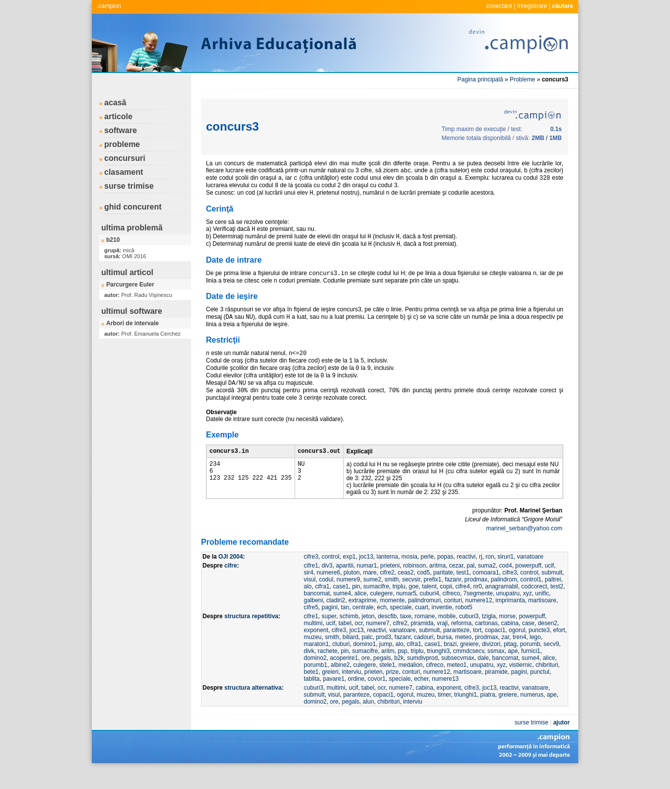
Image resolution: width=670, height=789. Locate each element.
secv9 (551, 662)
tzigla (489, 634)
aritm (388, 669)
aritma (437, 583)
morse (507, 634)
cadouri (423, 655)
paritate (443, 590)
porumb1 (315, 683)
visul (310, 597)
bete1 (311, 690)
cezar (456, 583)
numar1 (367, 583)
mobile (447, 634)
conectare (499, 5)
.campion (109, 5)
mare (369, 590)
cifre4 (463, 604)
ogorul (517, 648)
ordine (356, 697)
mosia (409, 575)
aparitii (344, 583)
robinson (414, 583)
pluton (351, 590)
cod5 (423, 590)
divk (309, 669)
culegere (381, 611)
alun (368, 720)
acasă (115, 102)
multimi (313, 641)
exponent (316, 648)
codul (326, 597)
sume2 (372, 597)
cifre (230, 583)
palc (367, 655)
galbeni (313, 618)
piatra (487, 713)
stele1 (387, 683)
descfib (387, 634)
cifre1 (311, 583)
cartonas (486, 641)
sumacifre (376, 604)
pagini (329, 625)
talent (429, 604)
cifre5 (311, 625)
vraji (442, 641)
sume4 (342, 611)
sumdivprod (422, 676)
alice (360, 611)
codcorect (534, 604)
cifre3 (311, 575)
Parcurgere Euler (130, 284)
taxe (405, 634)
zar (505, 655)
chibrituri (547, 683)
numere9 (348, 597)
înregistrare (532, 5)
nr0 (477, 604)
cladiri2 (335, 618)
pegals (382, 676)
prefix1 (433, 597)
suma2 (487, 583)
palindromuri (424, 618)
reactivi (466, 575)
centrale (363, 625)
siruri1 (505, 575)
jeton (368, 634)
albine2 (340, 683)
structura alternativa (252, 706)
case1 (341, 604)
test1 (463, 590)
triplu (399, 604)
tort (477, 648)
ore (365, 676)
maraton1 (316, 662)
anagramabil (501, 604)
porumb (530, 662)
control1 (530, 597)
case (528, 641)
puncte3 (539, 648)
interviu (351, 690)
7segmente (478, 611)
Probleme (522, 79)
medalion (411, 683)
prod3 (383, 655)
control (330, 575)
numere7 (377, 641)
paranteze (456, 648)
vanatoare (530, 575)
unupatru (508, 611)
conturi (453, 618)
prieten (373, 690)
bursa (444, 655)
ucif (549, 583)
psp (402, 669)
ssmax (496, 669)
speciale (400, 625)
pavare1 (333, 697)
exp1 (349, 575)
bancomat (317, 611)
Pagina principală (480, 79)
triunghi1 (465, 713)
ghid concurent (133, 207)
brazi (450, 662)
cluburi (340, 662)
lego (535, 655)
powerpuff (528, 583)
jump (385, 662)
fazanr (453, 597)
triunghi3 (438, 669)
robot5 (464, 625)
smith (392, 597)
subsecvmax (457, 676)
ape (513, 669)
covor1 (377, 697)
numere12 (479, 618)
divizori (491, 662)
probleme (122, 144)
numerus (531, 713)
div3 (327, 583)
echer (421, 697)
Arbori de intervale (132, 323)
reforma (461, 641)
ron (489, 575)
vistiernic (521, 683)
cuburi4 (429, 611)
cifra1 (322, 604)
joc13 (366, 575)
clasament (123, 172)
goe (413, 604)
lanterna (387, 575)
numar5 (406, 611)
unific (542, 611)
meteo (463, 655)
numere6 (328, 590)
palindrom (504, 597)
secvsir (411, 597)
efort (559, 648)
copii (446, 604)
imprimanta (510, 618)
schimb (348, 634)
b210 (113, 239)
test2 (556, 604)
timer (444, 713)
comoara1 (485, 590)
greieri (330, 690)
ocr (359, 641)
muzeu (313, 655)
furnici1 (530, 669)
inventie (442, 625)
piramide (496, 690)
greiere (469, 662)
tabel (344, 641)
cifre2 (387, 590)
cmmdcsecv (468, 669)
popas (445, 575)
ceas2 (405, 590)
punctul (539, 690)
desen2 (547, 641)
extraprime (362, 618)
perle (427, 575)
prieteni (390, 583)
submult (551, 590)
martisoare (542, 618)
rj (480, 575)
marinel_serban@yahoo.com (524, 546)
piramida (421, 641)
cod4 (505, 583)
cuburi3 (468, 634)
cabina (510, 641)
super (329, 634)
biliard (350, 655)
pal (470, 583)
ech (381, 625)
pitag (510, 662)
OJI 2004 (230, 575)
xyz (527, 611)
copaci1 (495, 648)
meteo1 (457, 683)
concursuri (124, 158)
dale (483, 676)
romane (425, 634)
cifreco (451, 611)
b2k (398, 676)
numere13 (445, 697)
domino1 (364, 662)
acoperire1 (344, 676)
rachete (327, 669)
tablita (312, 697)
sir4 (308, 590)
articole (118, 116)
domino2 (315, 676)
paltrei (553, 597)
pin (356, 604)
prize (392, 690)
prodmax (476, 597)
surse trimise (129, 186)
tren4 (519, 655)
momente (392, 618)
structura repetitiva (251, 634)
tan (345, 625)
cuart (421, 625)
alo (308, 604)
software (120, 130)
